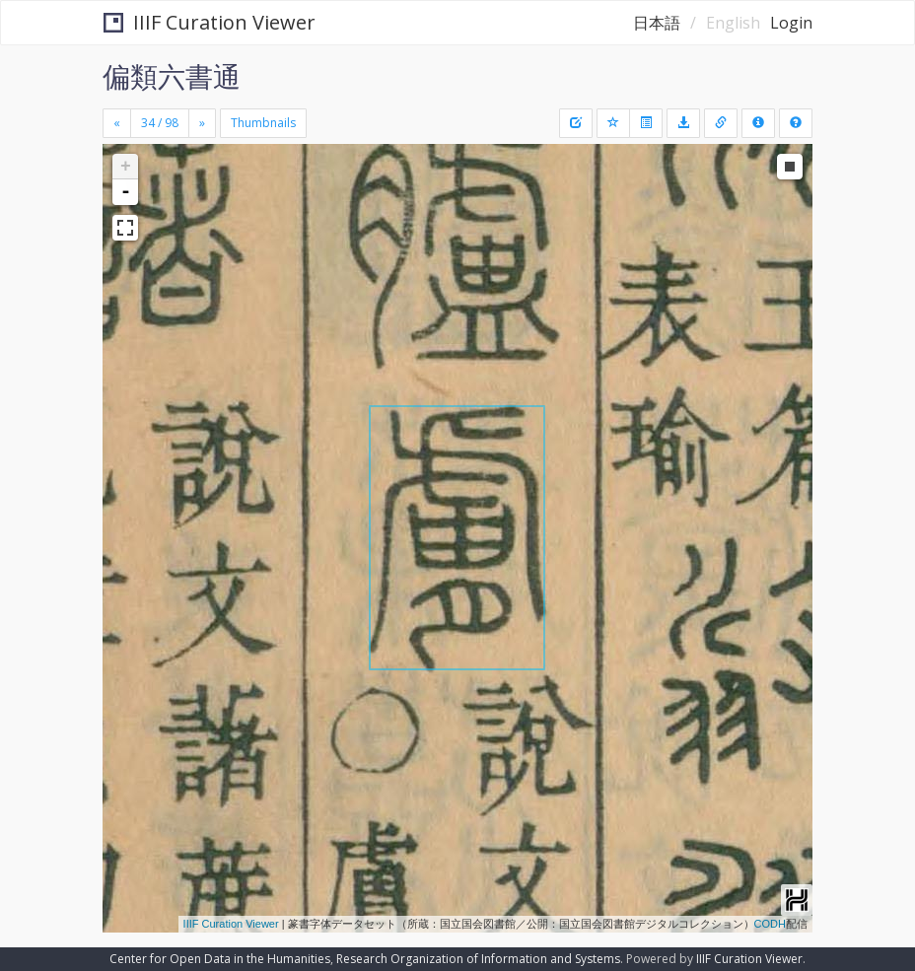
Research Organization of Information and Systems (478, 958)
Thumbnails (263, 122)
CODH (770, 924)
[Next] (202, 123)
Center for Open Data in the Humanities (219, 958)
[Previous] (117, 123)
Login (791, 23)
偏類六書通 (172, 76)
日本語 (656, 23)
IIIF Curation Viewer (210, 22)
